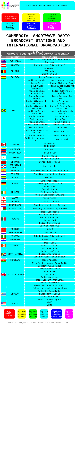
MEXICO (15, 249)
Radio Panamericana (50, 87)
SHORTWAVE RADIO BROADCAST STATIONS (47, 5)
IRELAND (15, 220)
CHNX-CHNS (49, 169)
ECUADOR (15, 196)
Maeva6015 (49, 77)
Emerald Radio (49, 217)
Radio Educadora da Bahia (62, 129)
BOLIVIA (15, 87)
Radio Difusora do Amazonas (36, 117)
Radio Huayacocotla (50, 244)
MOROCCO (15, 261)
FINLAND (15, 200)
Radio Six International (50, 319)
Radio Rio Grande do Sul (36, 161)
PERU (15, 279)
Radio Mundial (62, 151)
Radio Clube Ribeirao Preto (62, 99)
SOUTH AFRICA (15, 289)
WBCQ (49, 345)
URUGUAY (15, 335)
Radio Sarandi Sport (49, 342)
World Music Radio (49, 186)
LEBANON (15, 230)
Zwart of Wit (49, 84)
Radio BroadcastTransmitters (10, 19)
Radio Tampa (49, 227)
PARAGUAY (15, 272)
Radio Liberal (37, 147)
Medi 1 (49, 261)
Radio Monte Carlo (49, 335)
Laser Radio (49, 309)
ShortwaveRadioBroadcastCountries (52, 19)
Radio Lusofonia (49, 285)
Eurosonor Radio (49, 207)
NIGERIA (15, 268)
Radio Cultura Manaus (37, 111)
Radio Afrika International (49, 73)
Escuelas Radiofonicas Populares (50, 196)
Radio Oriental (49, 339)
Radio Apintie (49, 296)
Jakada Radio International (49, 268)
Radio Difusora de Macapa (62, 117)
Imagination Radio (49, 306)
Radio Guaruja (62, 140)
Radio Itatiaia (61, 143)
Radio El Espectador (49, 332)
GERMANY (15, 210)
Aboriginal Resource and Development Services (49, 69)
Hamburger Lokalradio (49, 210)
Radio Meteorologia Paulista (37, 152)
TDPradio (49, 80)
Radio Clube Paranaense (36, 99)
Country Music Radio (49, 302)
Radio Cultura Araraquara (37, 105)
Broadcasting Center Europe (49, 234)
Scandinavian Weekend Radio (49, 200)
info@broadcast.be (38, 366)
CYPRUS (15, 181)
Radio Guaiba (62, 137)
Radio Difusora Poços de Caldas (62, 123)
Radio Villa (49, 191)
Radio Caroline (49, 315)
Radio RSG (49, 213)
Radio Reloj (49, 176)
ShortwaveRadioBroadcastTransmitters (31, 29)
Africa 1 (49, 203)
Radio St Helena (49, 322)
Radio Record (36, 156)
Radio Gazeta (62, 134)
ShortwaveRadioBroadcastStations (10, 29)
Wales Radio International (49, 325)
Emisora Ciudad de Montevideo (49, 329)
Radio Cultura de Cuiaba (62, 105)
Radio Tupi (62, 161)
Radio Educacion (49, 241)
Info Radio (50, 265)
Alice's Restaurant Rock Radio (49, 299)
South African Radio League (49, 292)
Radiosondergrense (49, 289)
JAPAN (15, 227)
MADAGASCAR (15, 238)
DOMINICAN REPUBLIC (15, 191)
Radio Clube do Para (61, 94)
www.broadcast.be (59, 366)
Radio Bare (37, 94)
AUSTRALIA (15, 69)
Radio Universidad (49, 254)
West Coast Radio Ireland (49, 223)
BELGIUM (15, 80)
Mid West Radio (49, 220)
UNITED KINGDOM (15, 312)
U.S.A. (15, 347)
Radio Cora (50, 275)
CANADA (15, 167)
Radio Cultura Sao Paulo (62, 111)
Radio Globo (36, 137)
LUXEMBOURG (15, 234)
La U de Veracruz (49, 258)
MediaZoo (49, 312)
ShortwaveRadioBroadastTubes (52, 29)
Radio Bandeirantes (62, 90)
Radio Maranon (49, 282)
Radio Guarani (37, 140)
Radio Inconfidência (36, 143)
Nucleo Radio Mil (49, 248)
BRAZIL (15, 126)
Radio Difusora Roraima (36, 129)
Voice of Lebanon (49, 230)
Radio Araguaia (36, 90)
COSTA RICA (15, 176)
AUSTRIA (15, 73)
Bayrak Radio (49, 179)
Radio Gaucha (36, 134)
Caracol (49, 172)
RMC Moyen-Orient (49, 183)
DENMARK (15, 186)
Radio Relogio (62, 156)
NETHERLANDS (15, 265)
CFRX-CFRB (49, 166)
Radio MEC (61, 147)
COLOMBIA (15, 172)
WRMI (49, 348)
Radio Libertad (49, 279)
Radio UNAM (50, 251)
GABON (15, 203)
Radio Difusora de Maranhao (36, 123)
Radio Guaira (49, 272)
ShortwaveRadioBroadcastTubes (69, 358)
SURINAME (15, 296)
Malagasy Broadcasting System (49, 238)
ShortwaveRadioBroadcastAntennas (31, 19)
